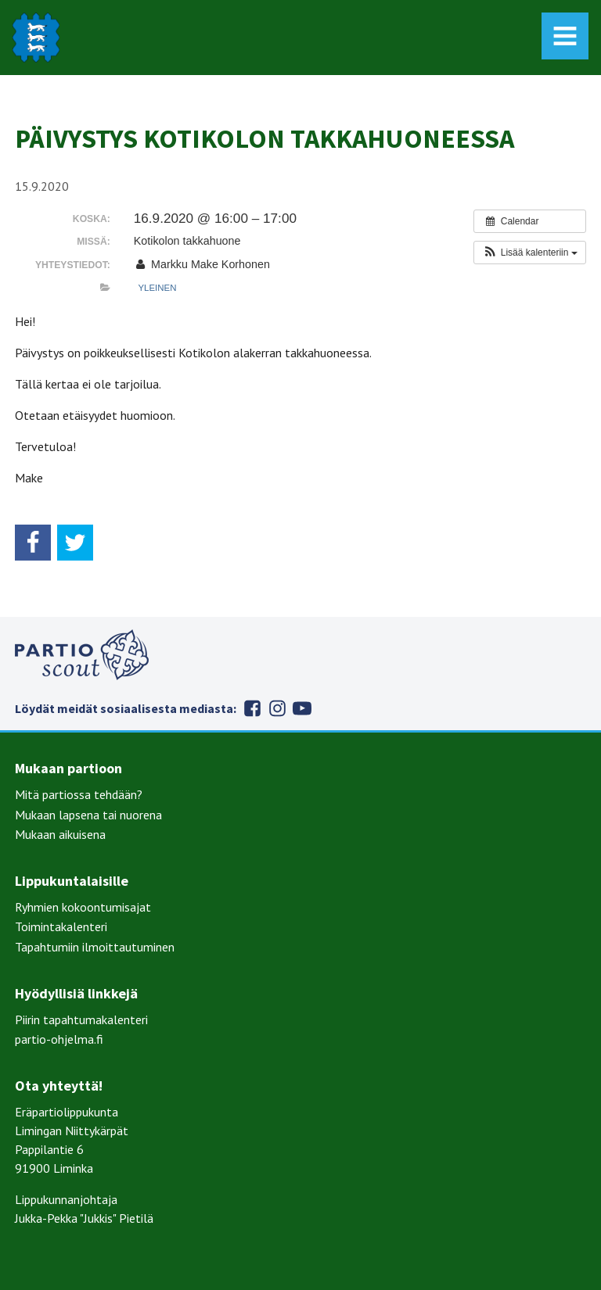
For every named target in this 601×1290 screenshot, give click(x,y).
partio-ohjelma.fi (59, 1039)
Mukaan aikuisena (60, 834)
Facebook (252, 708)
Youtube (302, 708)
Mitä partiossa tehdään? (78, 794)
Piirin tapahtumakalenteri (81, 1019)
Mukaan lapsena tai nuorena (88, 814)
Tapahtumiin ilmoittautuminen (95, 947)
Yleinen (157, 287)
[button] (529, 252)
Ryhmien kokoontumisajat (83, 907)
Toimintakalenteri (61, 926)
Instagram (277, 708)
